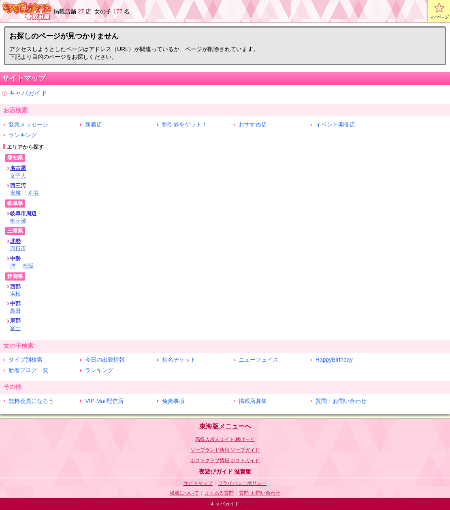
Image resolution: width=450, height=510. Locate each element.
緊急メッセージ (28, 124)
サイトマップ (198, 483)
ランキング (23, 135)
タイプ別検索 (26, 359)
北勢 (15, 241)
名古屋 (18, 168)
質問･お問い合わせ (259, 493)
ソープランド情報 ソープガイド (225, 450)
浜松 (15, 294)
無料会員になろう (31, 401)
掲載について (184, 493)
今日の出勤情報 (105, 359)
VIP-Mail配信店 (104, 401)
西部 (15, 286)
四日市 (18, 248)
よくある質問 (219, 493)
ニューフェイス (258, 359)
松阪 (28, 266)
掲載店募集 (253, 401)
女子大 (18, 176)
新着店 (93, 124)
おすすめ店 (253, 124)
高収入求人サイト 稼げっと (225, 439)
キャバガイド (28, 93)
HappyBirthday (334, 359)
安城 (15, 193)
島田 (15, 311)
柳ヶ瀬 (18, 221)
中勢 (15, 258)
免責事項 (173, 401)
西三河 (18, 185)
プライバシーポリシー (242, 483)
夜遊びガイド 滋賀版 (225, 471)
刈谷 (33, 193)
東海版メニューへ (225, 426)
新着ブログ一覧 (28, 370)
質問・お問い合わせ (341, 401)
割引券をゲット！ (184, 124)
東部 (15, 320)
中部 (15, 303)
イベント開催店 (335, 124)
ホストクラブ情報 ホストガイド (225, 460)
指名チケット (179, 359)
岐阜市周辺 (23, 213)
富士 (15, 328)
